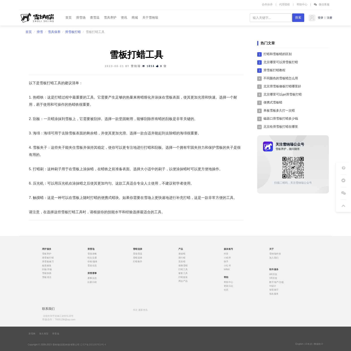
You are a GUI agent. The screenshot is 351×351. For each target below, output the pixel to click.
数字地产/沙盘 (276, 282)
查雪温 (94, 17)
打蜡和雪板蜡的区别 (277, 54)
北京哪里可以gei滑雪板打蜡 (282, 94)
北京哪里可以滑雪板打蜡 (280, 62)
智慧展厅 (274, 290)
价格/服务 (93, 261)
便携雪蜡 (183, 265)
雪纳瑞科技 (275, 253)
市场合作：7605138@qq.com (58, 319)
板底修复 (46, 265)
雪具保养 (54, 32)
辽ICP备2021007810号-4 (93, 344)
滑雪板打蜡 (73, 32)
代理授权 (284, 4)
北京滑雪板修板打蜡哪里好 (282, 86)
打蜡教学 (137, 261)
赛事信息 (92, 278)
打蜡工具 (183, 269)
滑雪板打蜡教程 (274, 70)
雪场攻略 (92, 253)
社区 (226, 290)
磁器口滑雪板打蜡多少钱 (280, 119)
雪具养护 (110, 17)
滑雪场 (81, 17)
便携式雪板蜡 (272, 102)
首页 (68, 17)
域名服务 (274, 293)
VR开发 (273, 278)
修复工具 (183, 273)
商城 (135, 17)
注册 (329, 17)
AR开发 (273, 274)
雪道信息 (92, 265)
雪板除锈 (46, 273)
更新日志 (228, 286)
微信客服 (322, 4)
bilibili (227, 269)
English (299, 344)
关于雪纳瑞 (150, 17)
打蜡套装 (183, 277)
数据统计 (318, 344)
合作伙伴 (267, 4)
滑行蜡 (181, 257)
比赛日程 (92, 282)
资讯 (124, 17)
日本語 (308, 344)
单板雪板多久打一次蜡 (279, 110)
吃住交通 (92, 257)
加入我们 (274, 257)
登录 (320, 17)
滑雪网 (31, 333)
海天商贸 (44, 333)
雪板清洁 (46, 277)
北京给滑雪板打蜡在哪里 (280, 127)
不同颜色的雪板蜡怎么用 (280, 78)
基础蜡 (181, 253)
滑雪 (40, 32)
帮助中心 (302, 4)
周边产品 (183, 281)
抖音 (226, 253)
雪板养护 (46, 253)
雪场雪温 (137, 253)
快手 (226, 261)
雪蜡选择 (137, 257)
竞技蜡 (181, 261)
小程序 (227, 257)
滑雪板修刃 (48, 261)
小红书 (227, 265)
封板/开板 (47, 269)
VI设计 (272, 286)
